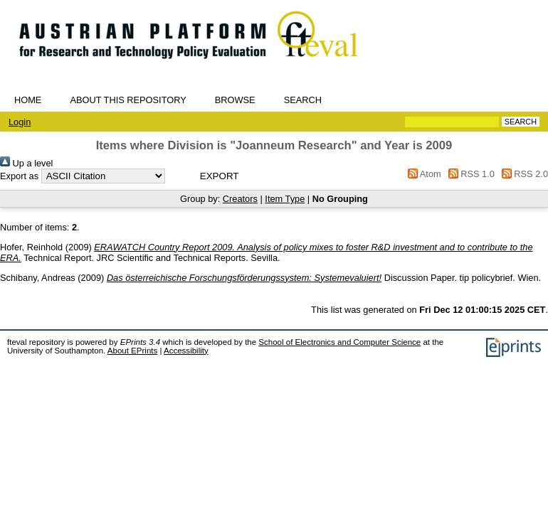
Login (20, 122)
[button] (219, 176)
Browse (235, 100)
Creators (240, 198)
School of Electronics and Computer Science (339, 342)
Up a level (26, 163)
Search (303, 100)
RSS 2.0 (522, 174)
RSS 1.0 (469, 174)
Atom (422, 174)
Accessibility (186, 350)
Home (27, 100)
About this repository (128, 100)
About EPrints (132, 350)
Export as (19, 176)
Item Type (285, 198)
